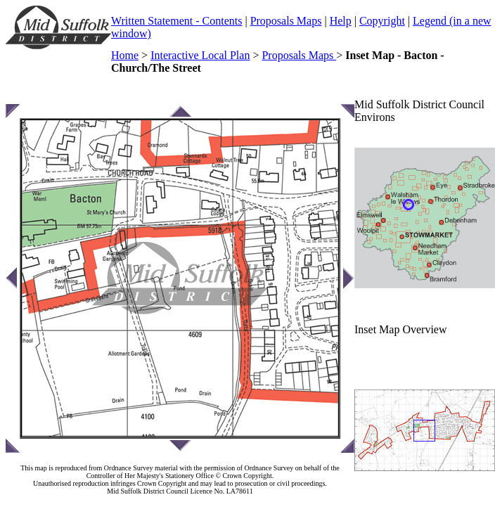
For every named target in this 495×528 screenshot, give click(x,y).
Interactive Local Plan (200, 55)
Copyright (382, 21)
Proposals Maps (286, 21)
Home (125, 55)
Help (341, 21)
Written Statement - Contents (176, 21)
